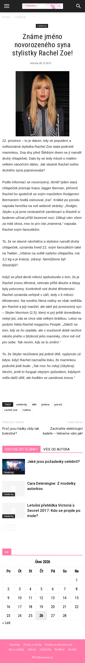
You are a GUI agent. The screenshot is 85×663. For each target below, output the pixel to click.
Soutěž (72, 649)
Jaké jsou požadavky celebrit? (53, 461)
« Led (6, 622)
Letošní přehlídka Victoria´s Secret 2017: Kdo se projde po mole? (53, 510)
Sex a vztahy (16, 649)
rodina (26, 410)
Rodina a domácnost (58, 645)
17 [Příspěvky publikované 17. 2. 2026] (20, 606)
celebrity (21, 404)
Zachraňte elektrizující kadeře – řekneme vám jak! (63, 431)
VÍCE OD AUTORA (56, 449)
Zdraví (32, 649)
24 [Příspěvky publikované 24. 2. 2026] (20, 615)
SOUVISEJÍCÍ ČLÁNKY (21, 449)
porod (58, 404)
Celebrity (20, 17)
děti (34, 404)
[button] (78, 6)
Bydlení (59, 649)
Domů (6, 17)
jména (45, 404)
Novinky (15, 645)
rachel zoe (10, 410)
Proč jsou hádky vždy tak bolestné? (20, 431)
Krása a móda (32, 645)
